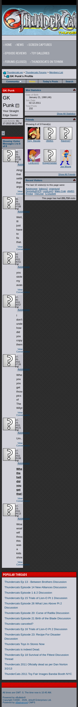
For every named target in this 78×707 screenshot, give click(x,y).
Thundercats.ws (15, 72)
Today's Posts (50, 81)
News (20, 44)
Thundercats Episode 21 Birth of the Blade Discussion (38, 618)
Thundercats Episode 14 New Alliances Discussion (36, 587)
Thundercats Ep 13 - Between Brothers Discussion (36, 581)
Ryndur (29, 193)
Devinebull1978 (34, 191)
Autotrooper (24, 164)
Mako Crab (60, 191)
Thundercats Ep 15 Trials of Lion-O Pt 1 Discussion (36, 598)
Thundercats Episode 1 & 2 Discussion (28, 592)
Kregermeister (49, 163)
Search (69, 81)
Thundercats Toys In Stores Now (25, 644)
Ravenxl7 (66, 141)
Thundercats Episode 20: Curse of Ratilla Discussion (37, 613)
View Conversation (23, 192)
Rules (32, 81)
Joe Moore (65, 166)
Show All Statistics (66, 113)
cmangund (54, 188)
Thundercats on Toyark (47, 61)
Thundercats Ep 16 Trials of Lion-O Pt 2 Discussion (36, 629)
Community (14, 81)
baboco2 (43, 188)
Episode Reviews (16, 53)
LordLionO (33, 163)
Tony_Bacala (33, 141)
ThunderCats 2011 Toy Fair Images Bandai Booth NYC (38, 673)
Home (8, 44)
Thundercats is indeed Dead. (22, 649)
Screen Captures (40, 44)
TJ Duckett (50, 193)
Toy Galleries (40, 53)
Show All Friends (67, 174)
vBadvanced (21, 702)
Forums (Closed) (16, 61)
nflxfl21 (49, 141)
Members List (56, 72)
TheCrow (39, 193)
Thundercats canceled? (19, 623)
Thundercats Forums (35, 72)
